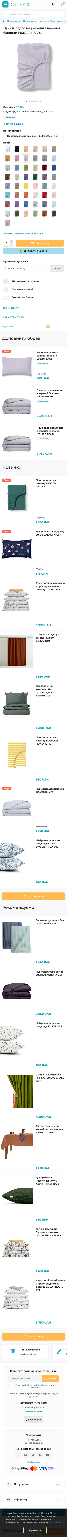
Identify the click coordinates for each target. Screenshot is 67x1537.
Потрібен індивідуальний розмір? (23, 233)
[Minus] (11, 245)
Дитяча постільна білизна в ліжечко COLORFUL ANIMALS (48, 1232)
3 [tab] (32, 101)
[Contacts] (53, 4)
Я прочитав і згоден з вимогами (34, 1386)
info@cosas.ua (34, 1462)
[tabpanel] (33, 67)
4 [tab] (35, 101)
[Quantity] (6, 243)
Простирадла (13, 21)
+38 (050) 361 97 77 (35, 1407)
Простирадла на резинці (35, 21)
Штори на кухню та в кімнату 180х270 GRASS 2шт (50, 1078)
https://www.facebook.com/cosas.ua (18, 1455)
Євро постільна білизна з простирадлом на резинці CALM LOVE (50, 586)
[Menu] (5, 4)
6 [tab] (40, 101)
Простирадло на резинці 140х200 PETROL (46, 483)
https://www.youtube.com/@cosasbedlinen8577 (47, 1455)
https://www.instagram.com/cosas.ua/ (25, 1455)
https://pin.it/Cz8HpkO (40, 1455)
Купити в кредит (33, 251)
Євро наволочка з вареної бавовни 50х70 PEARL (47, 355)
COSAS (20, 107)
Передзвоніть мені (33, 1411)
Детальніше (55, 1522)
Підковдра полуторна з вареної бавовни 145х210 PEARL (50, 393)
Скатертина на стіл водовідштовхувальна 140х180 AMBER (49, 1129)
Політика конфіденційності (36, 1385)
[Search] (5, 14)
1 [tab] (26, 101)
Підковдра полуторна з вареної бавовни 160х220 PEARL (50, 431)
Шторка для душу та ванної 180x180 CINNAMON (48, 637)
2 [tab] (29, 101)
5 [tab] (37, 101)
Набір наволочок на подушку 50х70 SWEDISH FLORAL (48, 843)
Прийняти (35, 1530)
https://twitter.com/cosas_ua (33, 1455)
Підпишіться (50, 1378)
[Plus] (11, 241)
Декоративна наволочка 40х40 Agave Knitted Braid (47, 1180)
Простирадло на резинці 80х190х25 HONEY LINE (47, 740)
